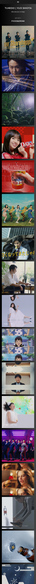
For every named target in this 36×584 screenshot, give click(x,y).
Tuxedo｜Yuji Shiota (18, 8)
